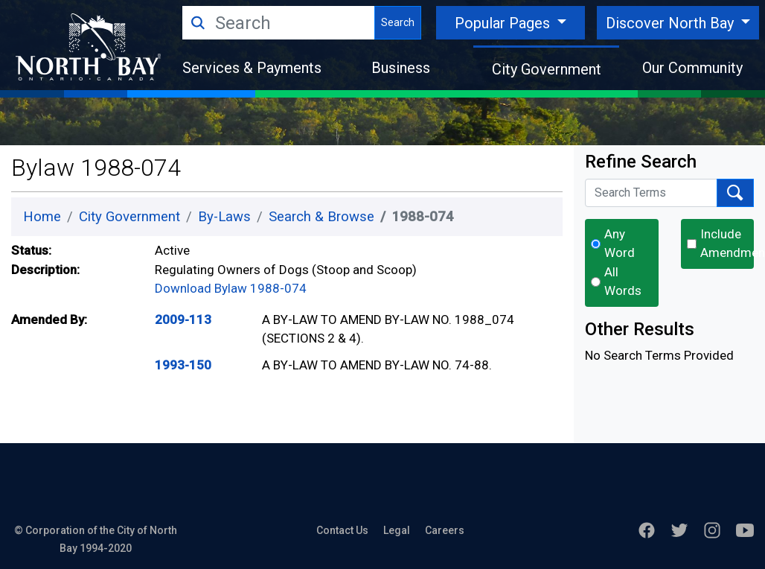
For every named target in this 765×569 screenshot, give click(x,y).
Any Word (619, 243)
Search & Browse (321, 217)
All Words (622, 281)
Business (400, 68)
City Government (546, 69)
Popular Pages (504, 23)
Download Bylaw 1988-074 (231, 288)
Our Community (692, 68)
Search (397, 22)
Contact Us (342, 530)
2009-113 (183, 319)
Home (42, 217)
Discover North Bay (671, 23)
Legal (396, 530)
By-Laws (224, 217)
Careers (444, 530)
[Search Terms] (651, 193)
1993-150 (183, 364)
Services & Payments (251, 68)
